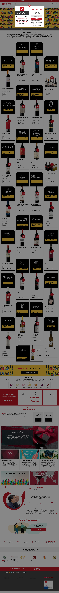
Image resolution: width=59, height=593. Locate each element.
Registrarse (36, 18)
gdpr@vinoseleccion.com (33, 23)
